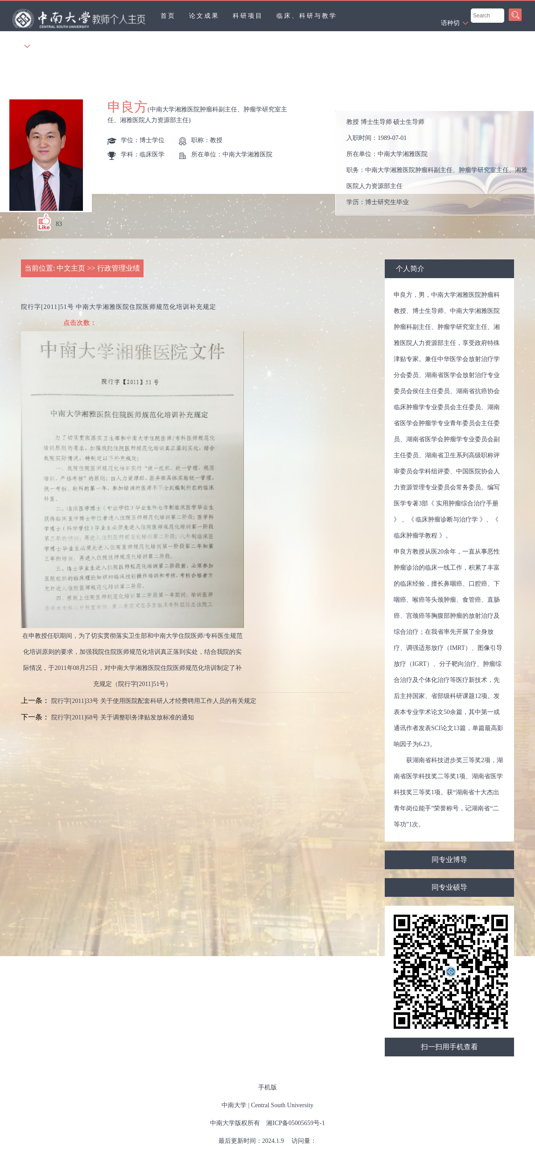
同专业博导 (449, 859)
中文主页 (71, 268)
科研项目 (248, 15)
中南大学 (234, 1105)
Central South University (282, 1105)
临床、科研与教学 (306, 15)
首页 (168, 15)
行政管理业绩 (118, 268)
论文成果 (204, 15)
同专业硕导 (449, 887)
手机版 (267, 1087)
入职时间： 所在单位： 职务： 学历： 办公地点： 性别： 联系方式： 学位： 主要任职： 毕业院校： (438, 163)
